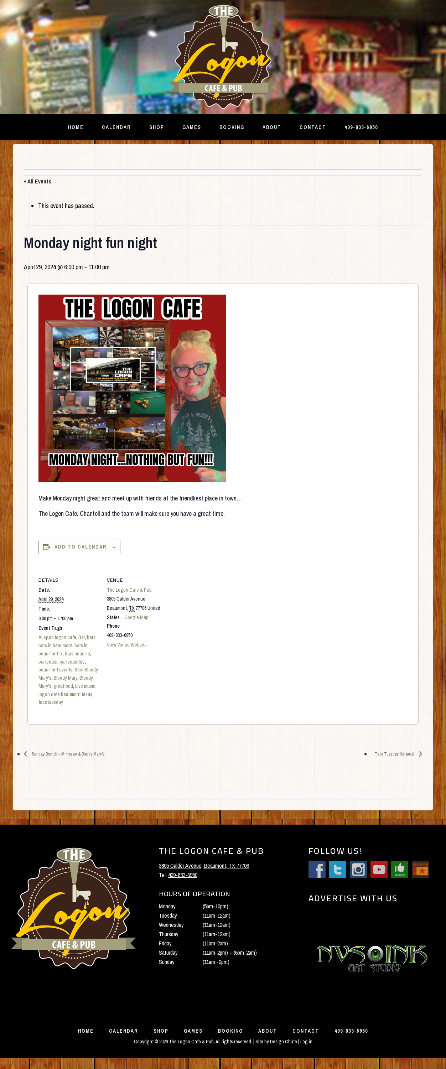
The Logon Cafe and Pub (223, 57)
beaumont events (55, 669)
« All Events (37, 181)
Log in (306, 1052)
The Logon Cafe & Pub (129, 590)
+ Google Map (135, 617)
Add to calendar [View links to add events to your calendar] (81, 547)
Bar (81, 637)
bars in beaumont (55, 645)
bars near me (77, 653)
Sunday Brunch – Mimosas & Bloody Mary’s (78, 754)
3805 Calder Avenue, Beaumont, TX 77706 (204, 866)
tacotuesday (50, 702)
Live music (85, 686)
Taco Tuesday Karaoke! (389, 754)
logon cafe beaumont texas (65, 694)
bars (91, 637)
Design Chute (283, 1052)
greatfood (63, 686)
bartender (47, 662)
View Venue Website (127, 645)
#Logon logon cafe (57, 637)
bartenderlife (72, 662)
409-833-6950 (182, 875)
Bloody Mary (65, 678)
